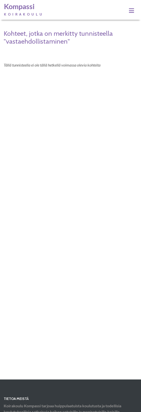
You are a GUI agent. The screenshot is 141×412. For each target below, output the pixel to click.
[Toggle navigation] (131, 11)
